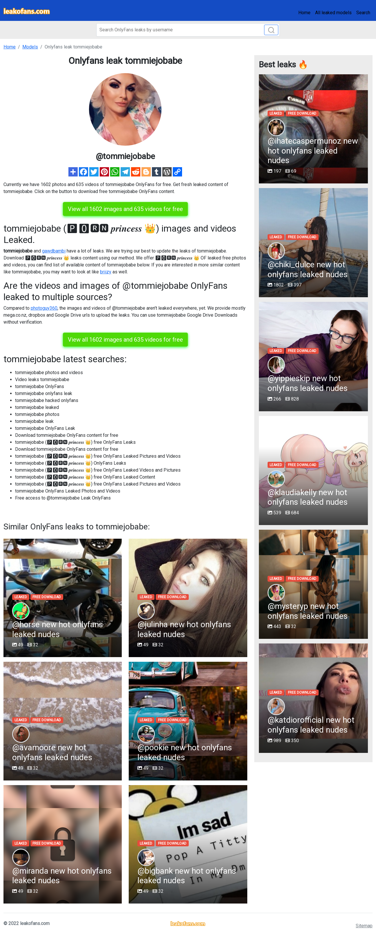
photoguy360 (44, 308)
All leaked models (333, 12)
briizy (105, 272)
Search (363, 12)
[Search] (188, 30)
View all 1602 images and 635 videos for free (125, 208)
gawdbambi (54, 251)
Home (304, 12)
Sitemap (364, 925)
